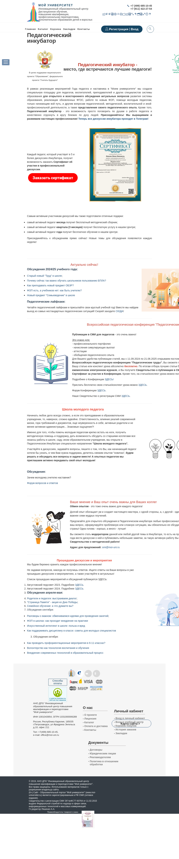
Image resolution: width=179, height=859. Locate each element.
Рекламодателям (99, 757)
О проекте (90, 714)
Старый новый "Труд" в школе (44, 275)
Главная (30, 29)
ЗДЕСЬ (142, 384)
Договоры (95, 749)
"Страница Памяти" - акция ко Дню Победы (52, 602)
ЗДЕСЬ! (109, 379)
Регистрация (119, 29)
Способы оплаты (57, 682)
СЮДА (119, 311)
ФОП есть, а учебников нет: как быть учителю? (54, 290)
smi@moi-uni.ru (111, 547)
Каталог (43, 29)
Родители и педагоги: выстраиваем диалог (52, 598)
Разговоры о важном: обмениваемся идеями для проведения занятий (67, 616)
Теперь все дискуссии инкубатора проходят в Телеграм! (113, 118)
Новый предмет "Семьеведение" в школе (51, 295)
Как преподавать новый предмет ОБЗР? (50, 285)
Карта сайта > (130, 723)
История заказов (125, 729)
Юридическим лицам (102, 753)
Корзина (55, 29)
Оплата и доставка (95, 726)
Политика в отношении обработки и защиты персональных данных (104, 766)
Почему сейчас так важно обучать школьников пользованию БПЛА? (66, 280)
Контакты (84, 29)
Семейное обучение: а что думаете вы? (50, 606)
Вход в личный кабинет (129, 718)
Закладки (120, 733)
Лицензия (89, 718)
